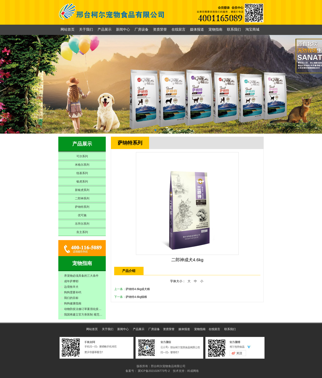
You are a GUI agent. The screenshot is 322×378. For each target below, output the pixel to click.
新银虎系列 (82, 190)
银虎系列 (82, 181)
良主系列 (82, 232)
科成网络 (193, 370)
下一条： (130, 296)
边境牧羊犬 (71, 286)
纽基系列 (82, 173)
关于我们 (86, 29)
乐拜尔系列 (82, 223)
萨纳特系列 (82, 206)
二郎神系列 (82, 198)
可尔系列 (82, 156)
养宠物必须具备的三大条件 (81, 275)
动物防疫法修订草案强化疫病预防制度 (84, 309)
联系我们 (234, 29)
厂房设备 (141, 29)
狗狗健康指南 (72, 303)
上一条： (132, 289)
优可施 (82, 215)
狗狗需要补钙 (72, 292)
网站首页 (68, 29)
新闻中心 (123, 29)
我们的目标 (71, 297)
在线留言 (178, 29)
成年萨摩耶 (71, 281)
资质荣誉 (160, 29)
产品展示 (105, 29)
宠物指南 (215, 29)
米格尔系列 (82, 164)
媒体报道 (197, 29)
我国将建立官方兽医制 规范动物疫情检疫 (84, 314)
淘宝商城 (252, 29)
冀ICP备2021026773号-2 (153, 370)
